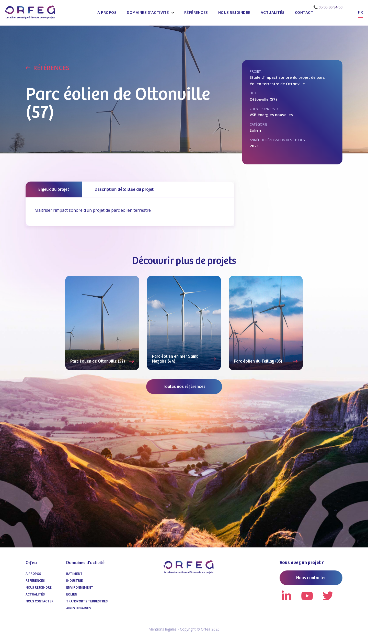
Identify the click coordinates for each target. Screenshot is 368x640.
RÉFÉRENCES (51, 68)
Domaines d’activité (148, 12)
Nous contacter (39, 601)
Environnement (79, 588)
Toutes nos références (184, 386)
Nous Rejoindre (234, 12)
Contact (304, 12)
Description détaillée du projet (124, 189)
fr (360, 12)
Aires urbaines (78, 608)
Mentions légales (162, 629)
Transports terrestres (87, 601)
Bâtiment (74, 574)
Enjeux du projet (53, 189)
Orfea (31, 562)
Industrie (74, 581)
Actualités (273, 12)
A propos (107, 12)
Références (196, 12)
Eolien (71, 595)
